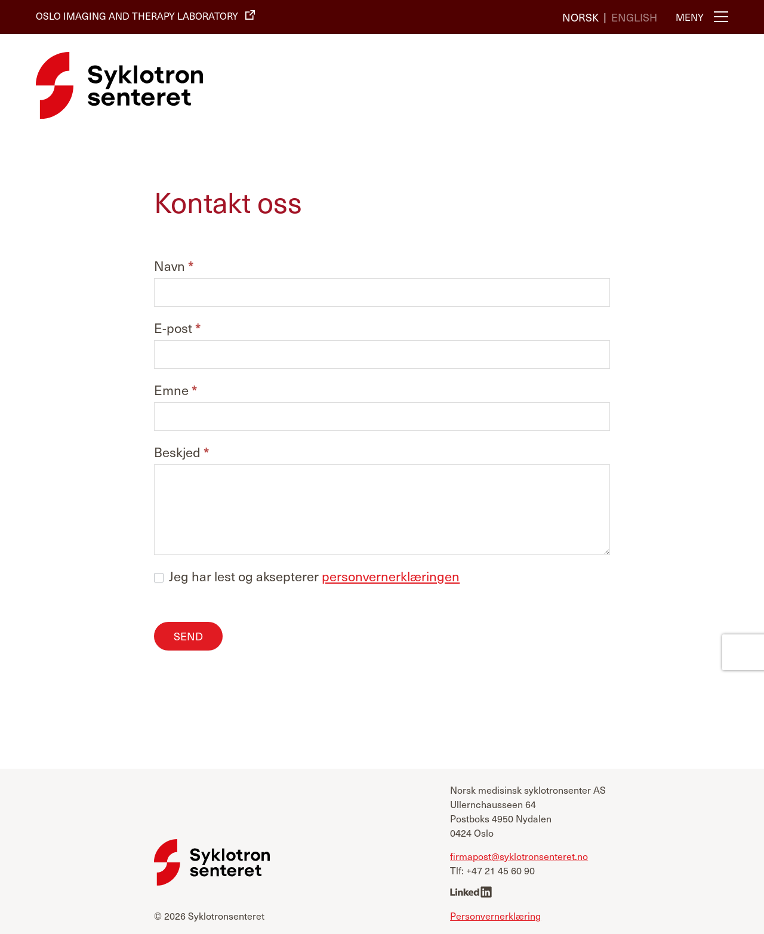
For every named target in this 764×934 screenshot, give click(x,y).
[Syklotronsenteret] (119, 85)
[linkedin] (471, 892)
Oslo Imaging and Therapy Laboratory (137, 15)
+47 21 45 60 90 (500, 870)
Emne (175, 390)
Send (188, 636)
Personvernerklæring (495, 915)
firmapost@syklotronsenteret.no (519, 856)
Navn (173, 266)
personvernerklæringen (391, 575)
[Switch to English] (634, 17)
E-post (177, 328)
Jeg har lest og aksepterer (307, 576)
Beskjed (181, 452)
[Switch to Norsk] (580, 17)
